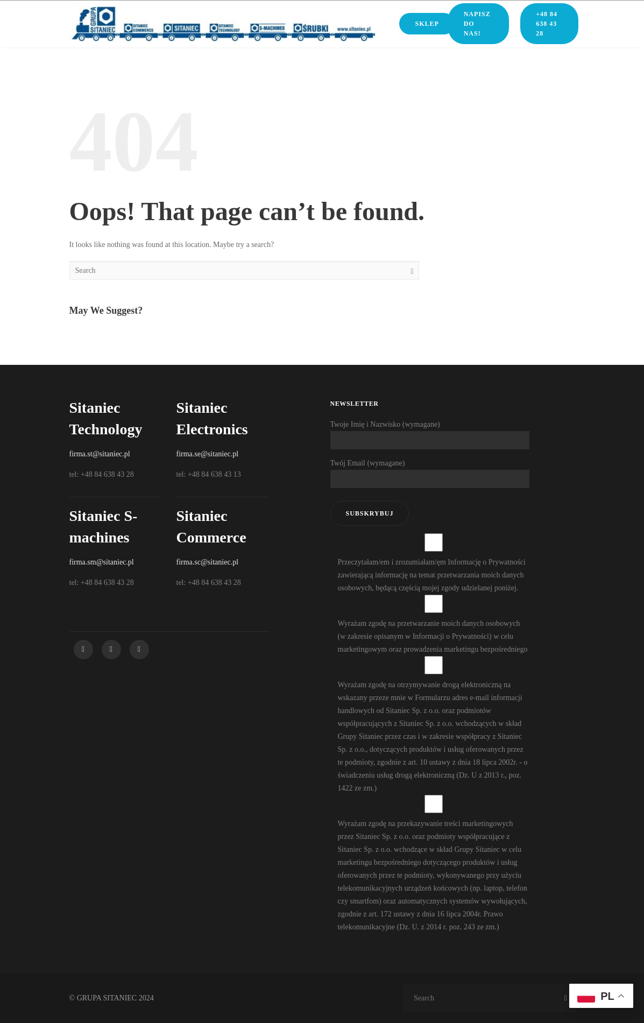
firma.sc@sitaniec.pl (207, 562)
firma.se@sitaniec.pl (207, 454)
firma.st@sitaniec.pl (99, 454)
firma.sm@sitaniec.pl (101, 562)
